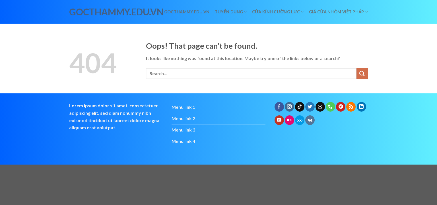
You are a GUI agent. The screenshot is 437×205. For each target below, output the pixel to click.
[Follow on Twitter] (310, 107)
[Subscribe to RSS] (351, 107)
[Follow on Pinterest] (340, 107)
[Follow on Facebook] (279, 107)
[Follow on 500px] (299, 120)
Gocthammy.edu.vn (187, 11)
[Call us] (330, 107)
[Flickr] (289, 120)
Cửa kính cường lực (278, 12)
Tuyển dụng (231, 12)
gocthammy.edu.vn (94, 12)
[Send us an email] (320, 107)
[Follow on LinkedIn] (361, 107)
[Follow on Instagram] (289, 107)
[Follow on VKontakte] (310, 120)
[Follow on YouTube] (279, 120)
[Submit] (362, 73)
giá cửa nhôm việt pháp (338, 12)
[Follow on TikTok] (299, 107)
